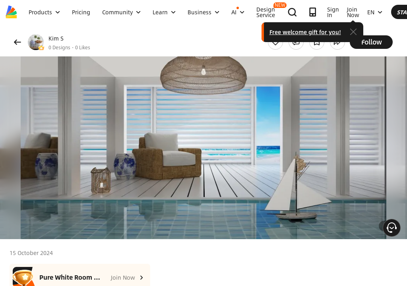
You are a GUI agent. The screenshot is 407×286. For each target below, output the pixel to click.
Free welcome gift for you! (369, 32)
